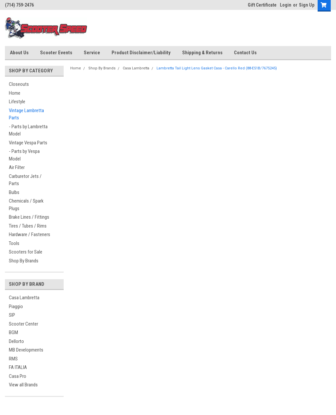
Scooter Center (23, 324)
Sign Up (306, 5)
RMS (13, 359)
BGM (13, 332)
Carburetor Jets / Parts (25, 180)
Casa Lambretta (24, 298)
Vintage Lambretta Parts (26, 114)
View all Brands (23, 385)
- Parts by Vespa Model (24, 155)
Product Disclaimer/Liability (141, 53)
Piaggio (16, 306)
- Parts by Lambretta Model (28, 130)
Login (285, 5)
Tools (14, 243)
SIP (12, 315)
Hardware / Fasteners (29, 234)
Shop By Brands (23, 261)
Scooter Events (56, 53)
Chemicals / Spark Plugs (26, 204)
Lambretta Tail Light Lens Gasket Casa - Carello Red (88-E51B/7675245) (217, 68)
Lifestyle (17, 102)
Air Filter (17, 167)
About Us (19, 53)
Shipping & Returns (202, 53)
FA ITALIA (18, 367)
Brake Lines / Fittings (29, 217)
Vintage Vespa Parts (28, 143)
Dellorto (16, 341)
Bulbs (14, 192)
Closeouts (19, 84)
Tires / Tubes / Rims (28, 226)
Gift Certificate (262, 5)
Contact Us (245, 53)
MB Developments (26, 350)
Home (14, 93)
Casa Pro (17, 376)
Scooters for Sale (25, 252)
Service (92, 53)
